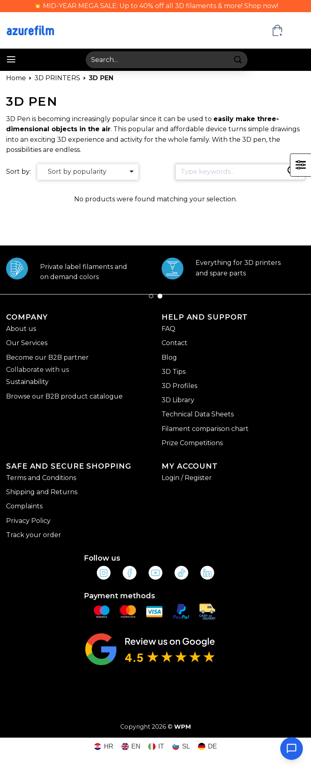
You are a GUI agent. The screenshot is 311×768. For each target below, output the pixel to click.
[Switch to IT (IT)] (156, 747)
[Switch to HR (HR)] (103, 747)
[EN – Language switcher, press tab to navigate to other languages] (297, 30)
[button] (11, 59)
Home (16, 78)
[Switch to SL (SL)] (181, 747)
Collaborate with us (37, 369)
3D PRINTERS (57, 78)
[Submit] (238, 60)
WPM (182, 726)
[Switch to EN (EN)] (131, 747)
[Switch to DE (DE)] (207, 747)
